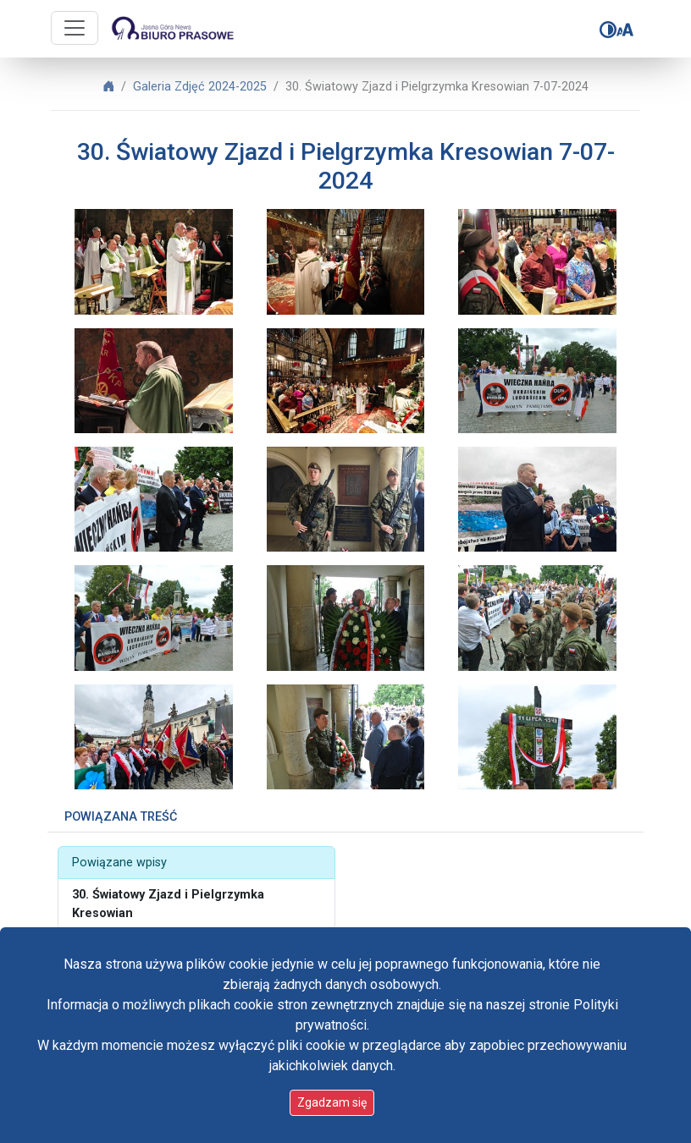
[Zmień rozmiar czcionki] (624, 29)
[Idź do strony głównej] (172, 29)
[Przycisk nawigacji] (74, 28)
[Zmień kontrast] (608, 29)
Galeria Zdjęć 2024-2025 (200, 87)
